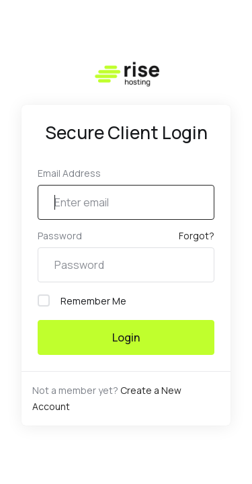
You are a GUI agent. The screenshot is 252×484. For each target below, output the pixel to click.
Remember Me (82, 300)
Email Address (69, 173)
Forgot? (196, 235)
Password (60, 235)
